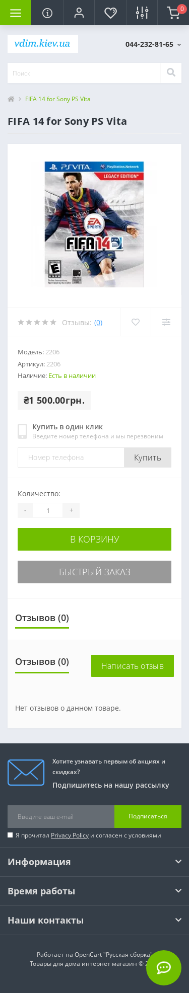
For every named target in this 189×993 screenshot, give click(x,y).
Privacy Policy (70, 835)
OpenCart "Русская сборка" (114, 954)
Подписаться (148, 816)
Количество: (39, 493)
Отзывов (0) (42, 618)
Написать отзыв (132, 665)
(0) (98, 322)
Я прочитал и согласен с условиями (88, 835)
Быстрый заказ (95, 572)
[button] (78, 12)
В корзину (94, 539)
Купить (147, 457)
